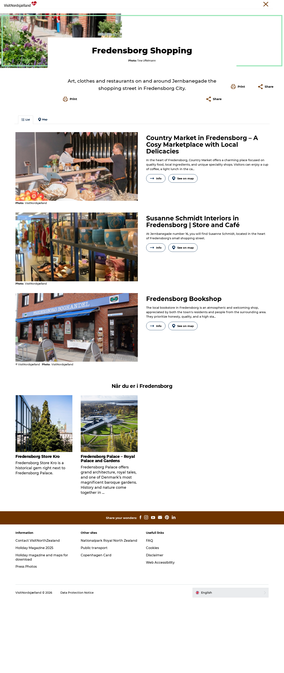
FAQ (149, 613)
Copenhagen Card (96, 627)
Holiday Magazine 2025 (35, 620)
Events (114, 13)
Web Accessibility (160, 635)
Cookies (152, 620)
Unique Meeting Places (227, 3)
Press (248, 3)
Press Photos (27, 639)
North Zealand (14, 26)
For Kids (167, 13)
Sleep (129, 13)
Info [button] (156, 251)
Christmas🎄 (82, 13)
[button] (239, 178)
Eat (100, 13)
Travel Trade (201, 3)
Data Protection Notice (78, 665)
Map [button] (43, 193)
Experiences (37, 26)
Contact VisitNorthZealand (38, 613)
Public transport (94, 620)
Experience (57, 13)
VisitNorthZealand (179, 3)
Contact (275, 3)
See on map (183, 251)
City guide (147, 13)
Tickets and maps (221, 13)
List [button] (26, 192)
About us (261, 3)
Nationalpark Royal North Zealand (109, 613)
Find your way (191, 13)
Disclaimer (155, 627)
